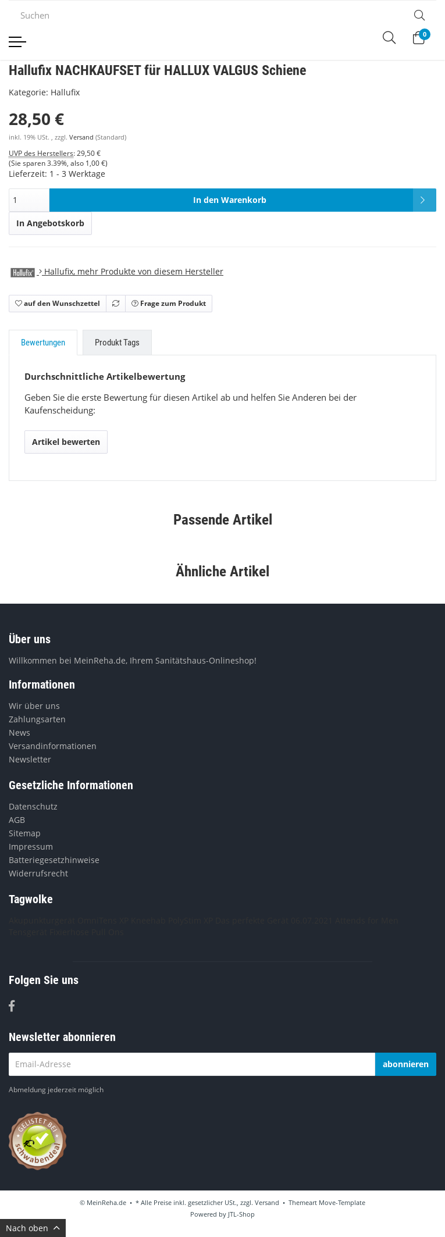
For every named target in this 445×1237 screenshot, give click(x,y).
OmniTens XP (103, 920)
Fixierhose (69, 931)
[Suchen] (206, 15)
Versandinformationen (53, 745)
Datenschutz (33, 806)
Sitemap (25, 833)
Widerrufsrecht (38, 873)
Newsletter (30, 759)
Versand (82, 137)
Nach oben (33, 1228)
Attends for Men (366, 920)
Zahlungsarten (37, 719)
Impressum (31, 846)
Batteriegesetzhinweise (54, 859)
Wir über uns (34, 705)
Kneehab (148, 920)
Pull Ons (107, 931)
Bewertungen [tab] (43, 342)
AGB (17, 819)
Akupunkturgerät (42, 920)
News (19, 732)
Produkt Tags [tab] (117, 342)
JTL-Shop (241, 1214)
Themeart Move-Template (327, 1202)
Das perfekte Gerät (252, 920)
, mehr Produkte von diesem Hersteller (116, 271)
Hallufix (65, 92)
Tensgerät (28, 931)
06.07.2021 (312, 920)
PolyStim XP (190, 920)
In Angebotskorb (50, 223)
